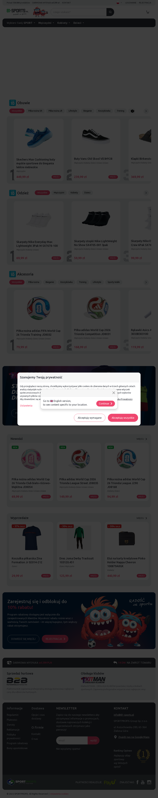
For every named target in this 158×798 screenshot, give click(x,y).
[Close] (113, 392)
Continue (106, 403)
